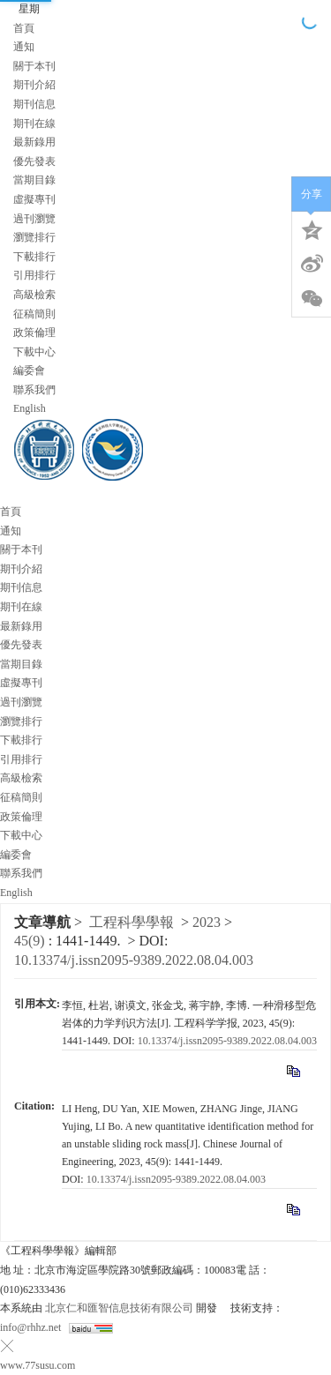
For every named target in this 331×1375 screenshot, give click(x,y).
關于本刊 (34, 66)
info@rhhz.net (30, 1327)
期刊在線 (34, 123)
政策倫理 (34, 332)
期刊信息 (34, 104)
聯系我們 (34, 390)
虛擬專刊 (34, 199)
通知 (23, 47)
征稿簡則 (34, 314)
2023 (206, 922)
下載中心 (34, 352)
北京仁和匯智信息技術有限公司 (119, 1308)
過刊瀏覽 (34, 219)
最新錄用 (34, 142)
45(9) (31, 940)
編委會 (29, 370)
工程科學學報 (131, 922)
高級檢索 (34, 294)
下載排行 (34, 256)
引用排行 (34, 275)
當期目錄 (34, 180)
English (29, 408)
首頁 (23, 28)
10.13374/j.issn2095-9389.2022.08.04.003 (133, 960)
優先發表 (34, 161)
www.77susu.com (37, 1365)
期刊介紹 (34, 84)
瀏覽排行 (34, 237)
